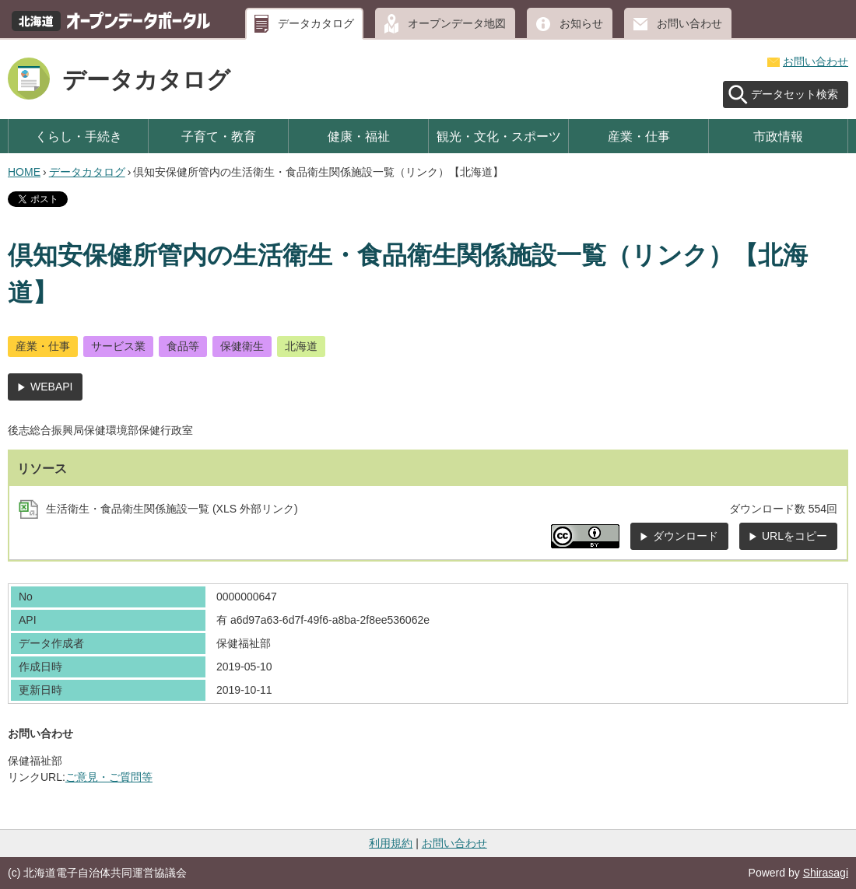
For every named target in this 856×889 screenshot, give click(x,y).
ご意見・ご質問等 (109, 777)
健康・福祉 (359, 136)
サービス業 (118, 346)
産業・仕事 (639, 136)
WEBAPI (51, 386)
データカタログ (316, 23)
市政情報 (778, 136)
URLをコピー (794, 536)
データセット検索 (794, 94)
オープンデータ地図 (457, 23)
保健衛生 (242, 346)
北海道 (301, 346)
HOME (24, 172)
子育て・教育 (218, 136)
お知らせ (581, 23)
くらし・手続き (78, 136)
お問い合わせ (689, 23)
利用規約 (390, 843)
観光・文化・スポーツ (499, 136)
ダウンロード (685, 536)
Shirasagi (825, 872)
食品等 (183, 346)
